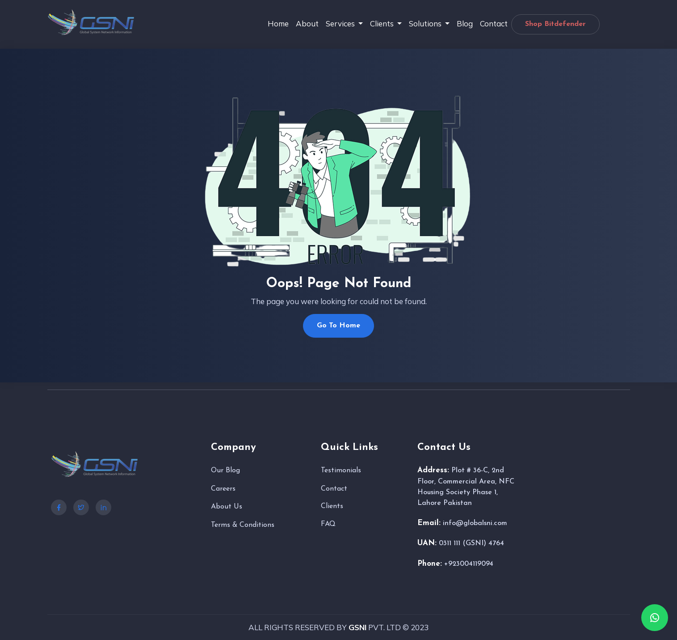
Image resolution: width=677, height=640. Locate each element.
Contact (494, 23)
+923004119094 (468, 564)
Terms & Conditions (242, 525)
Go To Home (338, 325)
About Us (226, 506)
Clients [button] (382, 23)
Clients (332, 506)
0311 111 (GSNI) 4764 (471, 543)
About (307, 23)
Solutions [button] (426, 23)
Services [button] (341, 23)
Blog (465, 23)
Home (278, 23)
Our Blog (225, 470)
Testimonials (341, 470)
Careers (223, 488)
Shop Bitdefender (555, 24)
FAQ (328, 524)
